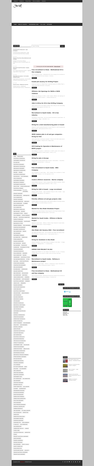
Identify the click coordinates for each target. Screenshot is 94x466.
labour (27, 428)
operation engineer (19, 317)
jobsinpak (23, 283)
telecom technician (18, 251)
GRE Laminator (17, 370)
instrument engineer (19, 180)
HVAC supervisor (18, 203)
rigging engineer (18, 285)
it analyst (16, 424)
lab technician (17, 295)
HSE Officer (17, 211)
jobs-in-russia (25, 293)
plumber (25, 203)
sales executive (18, 448)
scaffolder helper (18, 450)
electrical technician (19, 158)
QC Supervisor (17, 275)
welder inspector (18, 271)
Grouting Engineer (18, 372)
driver (23, 243)
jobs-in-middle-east (18, 277)
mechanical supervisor (19, 170)
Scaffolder (27, 221)
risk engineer (17, 444)
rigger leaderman (18, 440)
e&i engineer (17, 245)
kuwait (25, 213)
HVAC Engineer (26, 225)
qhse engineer (17, 438)
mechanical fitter (18, 223)
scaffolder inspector (19, 287)
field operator (17, 253)
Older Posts (59, 293)
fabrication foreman (19, 396)
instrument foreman (19, 235)
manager (16, 313)
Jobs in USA (65, 73)
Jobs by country (22, 24)
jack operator (23, 424)
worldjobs (20, 156)
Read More (34, 78)
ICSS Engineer (26, 323)
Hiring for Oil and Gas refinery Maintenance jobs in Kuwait (75, 133)
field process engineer (19, 404)
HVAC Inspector (17, 255)
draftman (24, 275)
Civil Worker (17, 364)
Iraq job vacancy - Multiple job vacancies (20, 84)
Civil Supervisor (18, 197)
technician (24, 245)
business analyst (18, 384)
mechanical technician (19, 166)
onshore (25, 253)
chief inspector (18, 386)
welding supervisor (19, 205)
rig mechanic (17, 269)
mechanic (27, 201)
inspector (16, 414)
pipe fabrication (18, 195)
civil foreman (17, 215)
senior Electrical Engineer (20, 452)
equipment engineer (19, 307)
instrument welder (18, 418)
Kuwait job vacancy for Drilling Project (45, 81)
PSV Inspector (26, 378)
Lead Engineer (23, 325)
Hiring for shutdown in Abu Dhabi (43, 247)
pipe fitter (16, 186)
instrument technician (19, 160)
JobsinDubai (17, 257)
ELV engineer (23, 368)
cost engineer (25, 279)
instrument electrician (19, 311)
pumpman (27, 277)
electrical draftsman (19, 291)
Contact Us (21, 1)
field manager (17, 402)
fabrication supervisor (19, 398)
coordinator (22, 388)
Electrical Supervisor (19, 174)
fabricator (24, 237)
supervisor (24, 269)
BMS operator (17, 273)
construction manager (19, 227)
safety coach (25, 444)
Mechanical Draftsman (19, 305)
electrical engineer (19, 164)
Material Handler (18, 327)
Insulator (16, 325)
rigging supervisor (18, 241)
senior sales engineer (19, 454)
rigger (20, 172)
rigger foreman (18, 225)
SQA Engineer (17, 380)
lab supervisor (17, 426)
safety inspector (18, 446)
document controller (19, 229)
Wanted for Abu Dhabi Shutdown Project (45, 214)
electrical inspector (24, 217)
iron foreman (25, 422)
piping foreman (25, 215)
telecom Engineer (18, 249)
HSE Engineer (17, 233)
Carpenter (16, 247)
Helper (24, 255)
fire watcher (17, 293)
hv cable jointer (26, 410)
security (27, 450)
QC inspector (17, 237)
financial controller (19, 406)
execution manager (18, 394)
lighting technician (18, 432)
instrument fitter (18, 213)
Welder (15, 172)
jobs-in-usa (16, 283)
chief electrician (24, 261)
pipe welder (17, 301)
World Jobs (65, 70)
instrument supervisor (19, 184)
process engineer (18, 221)
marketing (27, 432)
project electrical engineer (21, 436)
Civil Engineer (24, 176)
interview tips (17, 422)
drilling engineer (18, 267)
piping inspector (18, 239)
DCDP (25, 366)
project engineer (18, 199)
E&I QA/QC (16, 368)
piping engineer (17, 190)
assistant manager (18, 382)
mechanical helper (18, 299)
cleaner (16, 388)
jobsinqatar (26, 195)
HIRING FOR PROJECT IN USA (42, 257)
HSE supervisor (17, 231)
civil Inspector (17, 207)
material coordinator (19, 315)
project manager (18, 193)
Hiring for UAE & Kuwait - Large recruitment (47, 195)
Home (15, 24)
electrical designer (19, 281)
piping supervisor (25, 186)
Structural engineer (19, 263)
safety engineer (18, 323)
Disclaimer (44, 1)
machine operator (18, 297)
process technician (18, 303)
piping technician (18, 321)
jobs (15, 156)
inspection (25, 412)
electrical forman (18, 188)
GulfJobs (16, 261)
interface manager (18, 420)
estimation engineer (19, 392)
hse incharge (17, 410)
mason (24, 231)
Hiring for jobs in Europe (40, 162)
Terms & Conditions (36, 1)
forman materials (18, 408)
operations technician (19, 319)
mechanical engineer (19, 168)
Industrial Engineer (19, 374)
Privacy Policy (28, 1)
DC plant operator (18, 366)
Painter (23, 211)
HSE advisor (25, 273)
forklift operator (18, 219)
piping (15, 434)
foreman (27, 281)
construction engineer (19, 265)
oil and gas (16, 162)
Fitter (27, 259)
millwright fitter (25, 247)
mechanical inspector (19, 209)
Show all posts (56, 66)
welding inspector (18, 201)
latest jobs (16, 430)
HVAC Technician (18, 178)
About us (16, 1)
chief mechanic (17, 289)
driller (15, 217)
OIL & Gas (43, 24)
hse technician (17, 309)
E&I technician (17, 243)
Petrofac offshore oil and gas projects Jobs (46, 205)
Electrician (16, 176)
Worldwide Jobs (66, 71)
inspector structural (19, 416)
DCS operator (17, 279)
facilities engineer (18, 400)
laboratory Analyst (19, 428)
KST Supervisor (17, 378)
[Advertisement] (59, 12)
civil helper (26, 386)
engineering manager (19, 390)
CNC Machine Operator (19, 259)
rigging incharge (18, 442)
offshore (49, 24)
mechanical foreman (19, 182)
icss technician (17, 412)
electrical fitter (25, 257)
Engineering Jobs (33, 24)
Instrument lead (18, 376)
